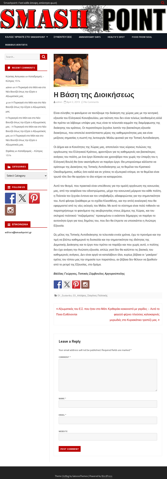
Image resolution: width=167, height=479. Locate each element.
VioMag (65, 476)
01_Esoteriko (65, 295)
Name (62, 398)
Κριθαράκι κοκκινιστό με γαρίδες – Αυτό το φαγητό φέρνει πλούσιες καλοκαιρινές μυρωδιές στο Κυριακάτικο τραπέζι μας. (134, 314)
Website (63, 431)
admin (59, 102)
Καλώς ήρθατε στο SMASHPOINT (25, 37)
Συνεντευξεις (63, 37)
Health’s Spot (116, 37)
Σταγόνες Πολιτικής (97, 295)
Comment (65, 357)
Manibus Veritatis (16, 44)
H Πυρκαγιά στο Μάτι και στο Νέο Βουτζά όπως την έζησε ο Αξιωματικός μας (26, 91)
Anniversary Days (90, 37)
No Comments (91, 102)
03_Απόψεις (79, 295)
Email (62, 415)
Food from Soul (142, 37)
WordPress (106, 476)
